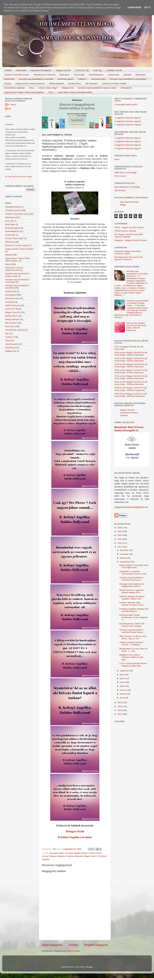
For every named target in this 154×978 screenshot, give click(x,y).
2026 (119, 527)
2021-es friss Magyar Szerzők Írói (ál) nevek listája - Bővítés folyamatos (130, 371)
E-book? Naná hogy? (14, 238)
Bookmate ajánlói (65, 79)
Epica (116, 159)
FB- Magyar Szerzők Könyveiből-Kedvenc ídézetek (128, 235)
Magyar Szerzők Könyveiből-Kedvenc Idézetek (129, 413)
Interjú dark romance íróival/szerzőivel (75, 92)
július (122, 675)
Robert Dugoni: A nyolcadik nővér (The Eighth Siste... (134, 566)
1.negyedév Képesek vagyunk (127, 118)
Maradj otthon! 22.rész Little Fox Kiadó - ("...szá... (133, 650)
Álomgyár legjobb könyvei (76, 853)
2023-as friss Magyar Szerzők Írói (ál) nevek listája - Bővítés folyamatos (130, 383)
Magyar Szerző (90, 856)
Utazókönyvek (11, 344)
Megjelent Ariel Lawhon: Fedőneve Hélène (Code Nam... (131, 657)
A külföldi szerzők (114, 70)
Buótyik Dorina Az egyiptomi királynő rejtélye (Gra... (131, 591)
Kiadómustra (113, 75)
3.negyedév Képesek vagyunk (127, 121)
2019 (119, 706)
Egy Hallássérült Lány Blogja (20, 176)
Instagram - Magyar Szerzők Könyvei (130, 240)
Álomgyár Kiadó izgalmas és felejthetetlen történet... (131, 585)
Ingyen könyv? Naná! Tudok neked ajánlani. (24, 92)
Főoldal (8, 70)
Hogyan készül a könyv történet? (19, 249)
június (123, 678)
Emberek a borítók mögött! (114, 83)
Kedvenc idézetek (75, 856)
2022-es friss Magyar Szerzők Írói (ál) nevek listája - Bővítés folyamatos (130, 377)
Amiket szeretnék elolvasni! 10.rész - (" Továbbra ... (131, 643)
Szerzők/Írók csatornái (14, 88)
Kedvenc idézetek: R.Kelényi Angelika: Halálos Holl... (132, 597)
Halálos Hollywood (58, 856)
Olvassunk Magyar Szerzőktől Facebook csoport (127, 252)
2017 (119, 714)
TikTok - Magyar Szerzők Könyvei (129, 227)
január (123, 698)
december (124, 550)
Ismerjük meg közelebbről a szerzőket (36, 79)
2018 (119, 710)
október (123, 558)
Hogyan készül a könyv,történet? (30, 83)
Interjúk (7, 83)
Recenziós (9, 326)
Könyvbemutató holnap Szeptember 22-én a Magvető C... (133, 617)
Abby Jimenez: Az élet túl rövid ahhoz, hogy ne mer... (132, 637)
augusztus (124, 671)
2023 (119, 539)
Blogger (89, 967)
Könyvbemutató (98, 79)
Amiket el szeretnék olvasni (16, 75)
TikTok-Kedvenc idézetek (125, 231)
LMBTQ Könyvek (12, 305)
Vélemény (9, 347)
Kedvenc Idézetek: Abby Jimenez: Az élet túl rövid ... (132, 603)
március (123, 690)
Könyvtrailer (79, 75)
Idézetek (127, 75)
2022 (119, 543)
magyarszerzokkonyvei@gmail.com (131, 507)
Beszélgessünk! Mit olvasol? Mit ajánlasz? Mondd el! (128, 258)
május (123, 682)
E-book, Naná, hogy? (48, 88)
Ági (9, 109)
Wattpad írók (67, 88)
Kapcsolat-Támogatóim (41, 70)
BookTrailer (9, 79)
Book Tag (97, 70)
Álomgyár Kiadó (74, 831)
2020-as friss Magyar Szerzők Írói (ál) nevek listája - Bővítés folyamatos (136, 326)
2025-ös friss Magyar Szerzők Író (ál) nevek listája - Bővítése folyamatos (130, 395)
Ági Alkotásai (120, 190)
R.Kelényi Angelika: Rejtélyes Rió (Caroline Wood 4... (134, 610)
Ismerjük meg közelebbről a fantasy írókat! (97, 88)
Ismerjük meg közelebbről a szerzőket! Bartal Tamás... (131, 631)
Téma (31, 88)
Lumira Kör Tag (82, 70)
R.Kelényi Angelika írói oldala (75, 837)
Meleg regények (56, 83)
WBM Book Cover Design (125, 172)
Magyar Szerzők (63, 70)
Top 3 (50, 92)
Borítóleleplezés (96, 75)
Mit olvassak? (91, 83)
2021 (119, 547)
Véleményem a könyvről (44, 75)
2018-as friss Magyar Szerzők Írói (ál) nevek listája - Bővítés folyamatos (130, 353)
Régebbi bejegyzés (96, 944)
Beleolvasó (141, 75)
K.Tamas (12, 104)
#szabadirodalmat (13, 207)
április (123, 686)
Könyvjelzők (126, 88)
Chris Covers (120, 176)
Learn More (134, 7)
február (123, 694)
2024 (119, 535)
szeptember (125, 562)
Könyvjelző (10, 302)
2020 (119, 702)
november (124, 554)
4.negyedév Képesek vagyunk (127, 148)
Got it (147, 7)
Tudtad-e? (82, 79)
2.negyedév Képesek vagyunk (127, 141)
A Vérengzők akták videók (125, 104)
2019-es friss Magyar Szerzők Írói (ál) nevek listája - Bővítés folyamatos (130, 359)
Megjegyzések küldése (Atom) (67, 951)
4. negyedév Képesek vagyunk (127, 125)
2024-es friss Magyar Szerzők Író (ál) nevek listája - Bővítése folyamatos (130, 389)
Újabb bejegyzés (52, 944)
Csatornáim (21, 70)
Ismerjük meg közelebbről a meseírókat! (128, 79)
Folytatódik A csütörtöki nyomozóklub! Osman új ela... (133, 572)
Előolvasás (65, 75)
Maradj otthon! (74, 83)
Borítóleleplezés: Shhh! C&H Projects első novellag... (131, 625)
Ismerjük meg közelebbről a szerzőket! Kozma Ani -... (131, 579)
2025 (119, 531)
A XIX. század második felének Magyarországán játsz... (133, 664)
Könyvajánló (10, 295)
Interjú (8, 264)
